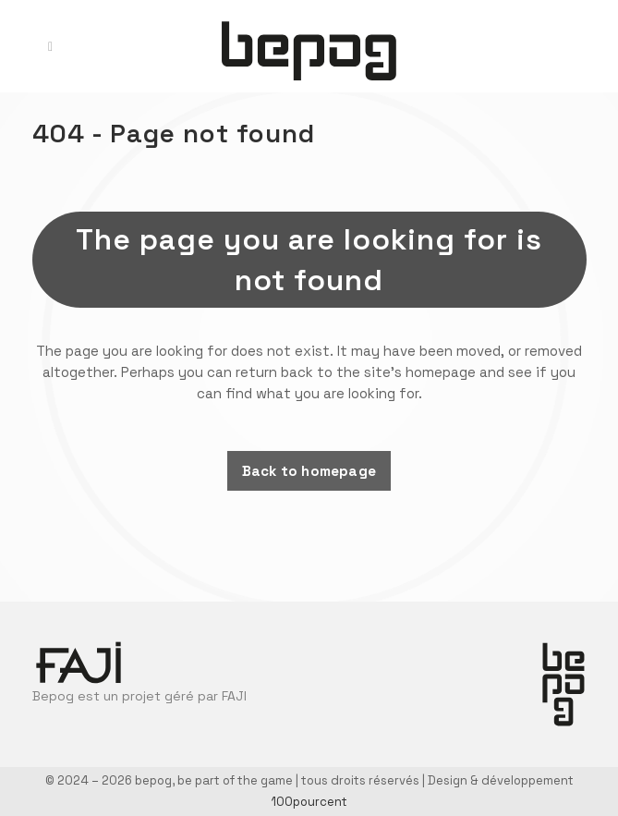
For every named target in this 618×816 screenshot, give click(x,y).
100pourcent (309, 802)
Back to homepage (309, 471)
